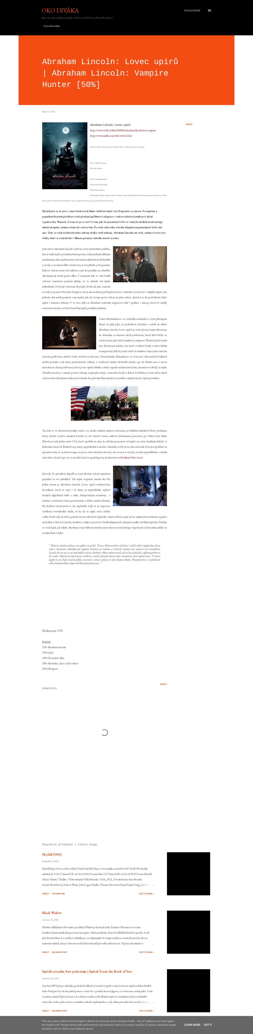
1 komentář (58, 893)
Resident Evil (127, 457)
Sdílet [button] (189, 124)
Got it (208, 1024)
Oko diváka (60, 10)
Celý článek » (146, 893)
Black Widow (52, 913)
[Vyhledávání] (192, 10)
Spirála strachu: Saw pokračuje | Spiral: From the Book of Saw (87, 971)
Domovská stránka (52, 25)
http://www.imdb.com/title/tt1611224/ (111, 135)
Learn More (192, 1024)
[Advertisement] (99, 801)
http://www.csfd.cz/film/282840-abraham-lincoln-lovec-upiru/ (123, 130)
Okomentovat (59, 952)
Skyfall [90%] (52, 854)
